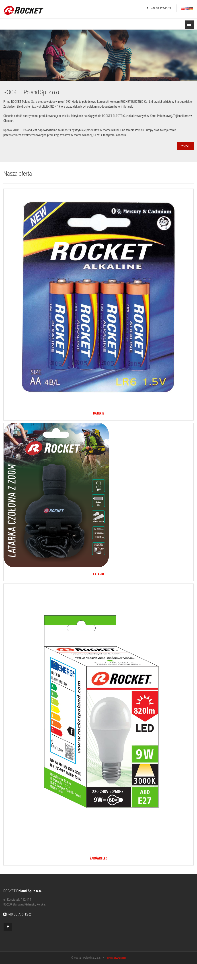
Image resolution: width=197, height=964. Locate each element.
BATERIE (98, 413)
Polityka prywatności (116, 957)
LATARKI (98, 574)
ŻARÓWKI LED (98, 858)
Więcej (185, 146)
